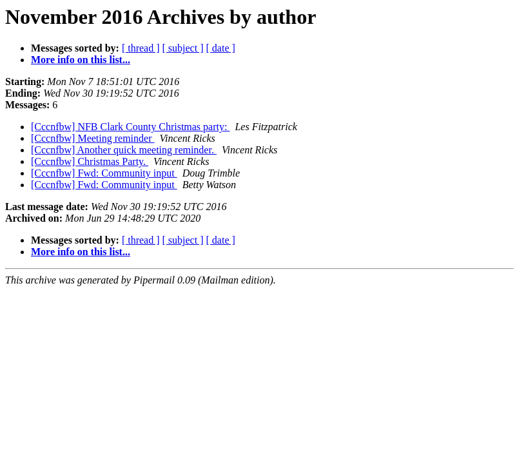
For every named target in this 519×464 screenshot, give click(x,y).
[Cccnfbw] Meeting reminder (92, 138)
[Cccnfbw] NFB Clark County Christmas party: (130, 126)
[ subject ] (183, 48)
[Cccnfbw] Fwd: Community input (104, 173)
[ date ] (220, 48)
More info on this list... (80, 59)
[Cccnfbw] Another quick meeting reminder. (124, 149)
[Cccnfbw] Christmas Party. (89, 161)
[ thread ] (141, 48)
